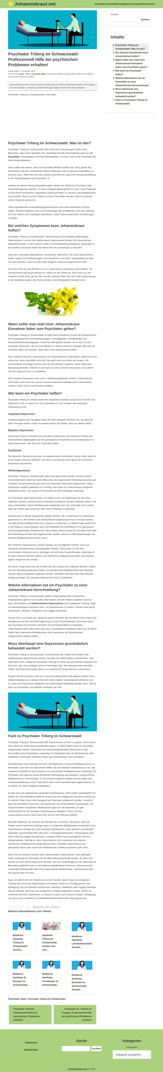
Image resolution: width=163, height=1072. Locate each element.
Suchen (114, 14)
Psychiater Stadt (38, 74)
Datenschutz (31, 1049)
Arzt (27, 74)
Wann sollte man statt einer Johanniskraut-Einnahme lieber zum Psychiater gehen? (131, 63)
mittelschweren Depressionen (47, 603)
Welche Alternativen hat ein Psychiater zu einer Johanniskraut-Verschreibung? (132, 82)
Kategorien (131, 1047)
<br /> (52, 118)
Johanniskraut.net (35, 4)
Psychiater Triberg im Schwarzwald (46, 999)
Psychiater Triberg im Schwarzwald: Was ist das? (130, 47)
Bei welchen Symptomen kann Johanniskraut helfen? (131, 54)
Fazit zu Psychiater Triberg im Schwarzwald (131, 102)
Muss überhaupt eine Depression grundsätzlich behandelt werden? (129, 92)
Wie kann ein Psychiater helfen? (128, 72)
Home (21, 74)
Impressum (31, 1042)
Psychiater (14, 156)
